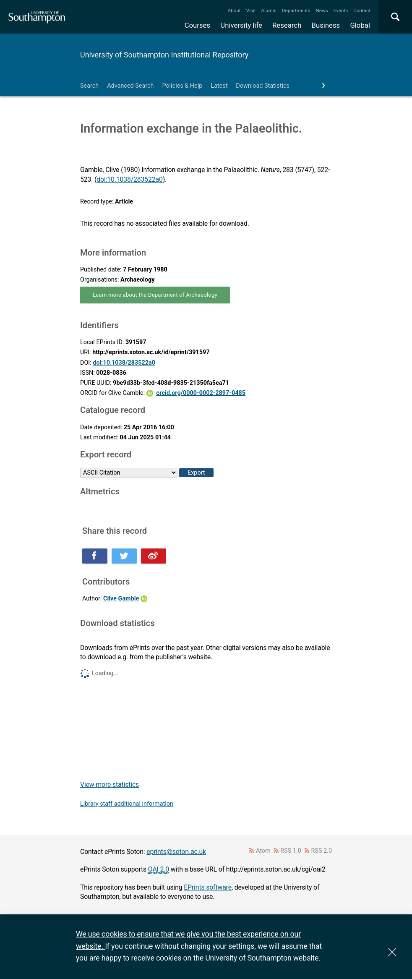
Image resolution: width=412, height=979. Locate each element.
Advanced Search (130, 85)
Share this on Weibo (153, 556)
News (322, 10)
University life (241, 25)
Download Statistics (262, 85)
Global (360, 25)
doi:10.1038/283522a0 (129, 179)
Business (326, 25)
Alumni (268, 10)
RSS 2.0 (321, 850)
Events (341, 10)
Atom (263, 850)
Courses (197, 25)
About (234, 10)
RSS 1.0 (290, 850)
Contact (361, 10)
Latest (219, 85)
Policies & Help (182, 85)
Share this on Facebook (94, 556)
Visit (251, 10)
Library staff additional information (126, 803)
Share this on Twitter (124, 556)
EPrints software (208, 887)
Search (89, 85)
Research (286, 25)
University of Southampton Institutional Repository (164, 54)
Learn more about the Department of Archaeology (155, 295)
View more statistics (109, 784)
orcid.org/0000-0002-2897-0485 (200, 393)
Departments (296, 10)
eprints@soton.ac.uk (176, 852)
